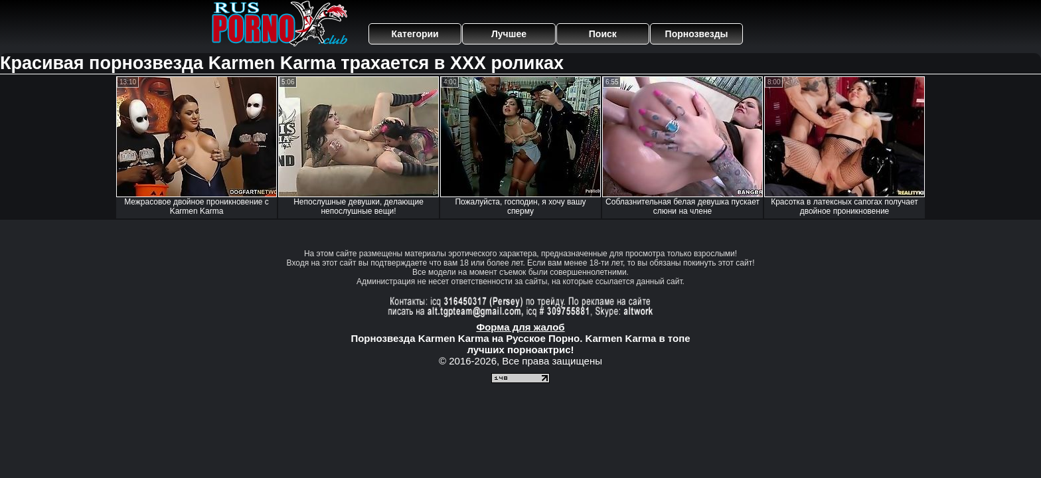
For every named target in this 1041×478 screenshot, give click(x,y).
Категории (415, 34)
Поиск (603, 34)
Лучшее (508, 34)
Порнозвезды (696, 34)
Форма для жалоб (520, 327)
